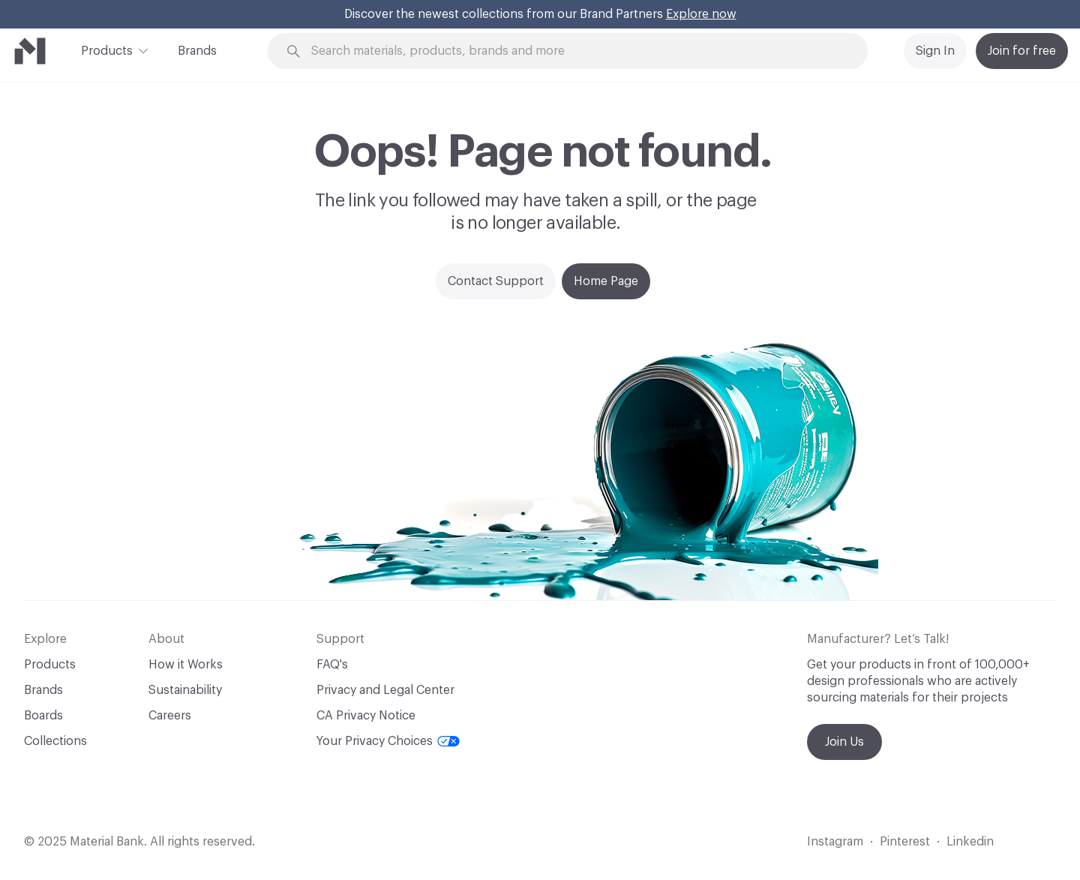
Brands (197, 51)
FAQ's (332, 665)
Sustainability (185, 690)
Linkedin (970, 842)
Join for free (1022, 51)
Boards (43, 716)
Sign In (935, 51)
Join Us (844, 742)
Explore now (701, 14)
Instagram (835, 842)
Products (107, 49)
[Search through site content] (589, 51)
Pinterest (905, 842)
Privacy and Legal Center (385, 690)
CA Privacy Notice (366, 716)
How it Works (185, 665)
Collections (55, 741)
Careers (169, 716)
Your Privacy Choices (388, 741)
